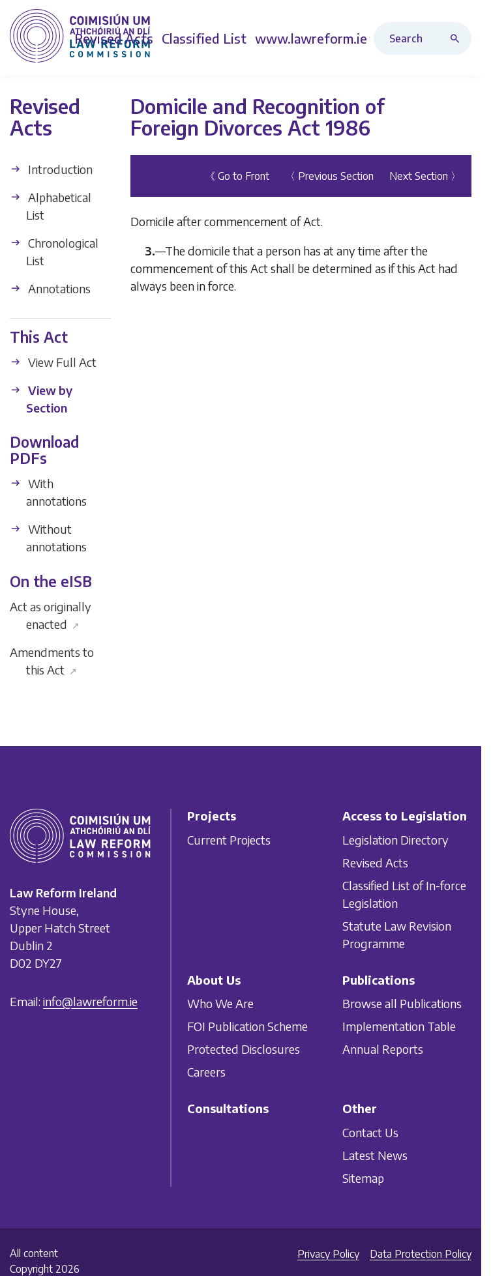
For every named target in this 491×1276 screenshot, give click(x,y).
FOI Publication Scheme (247, 1026)
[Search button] (457, 38)
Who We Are (220, 1003)
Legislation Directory (395, 839)
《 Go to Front (237, 175)
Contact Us (370, 1132)
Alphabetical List (50, 206)
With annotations (48, 492)
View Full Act (53, 362)
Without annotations (48, 537)
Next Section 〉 (425, 175)
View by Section (41, 399)
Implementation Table (399, 1026)
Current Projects (229, 839)
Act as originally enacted (50, 615)
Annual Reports (382, 1048)
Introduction (51, 169)
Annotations (50, 288)
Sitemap (363, 1177)
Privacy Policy (328, 1253)
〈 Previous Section (329, 175)
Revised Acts (375, 862)
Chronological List (54, 251)
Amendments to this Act (52, 661)
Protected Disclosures (243, 1048)
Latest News (375, 1155)
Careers (206, 1071)
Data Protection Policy (420, 1253)
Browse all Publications (402, 1003)
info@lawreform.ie (90, 1001)
